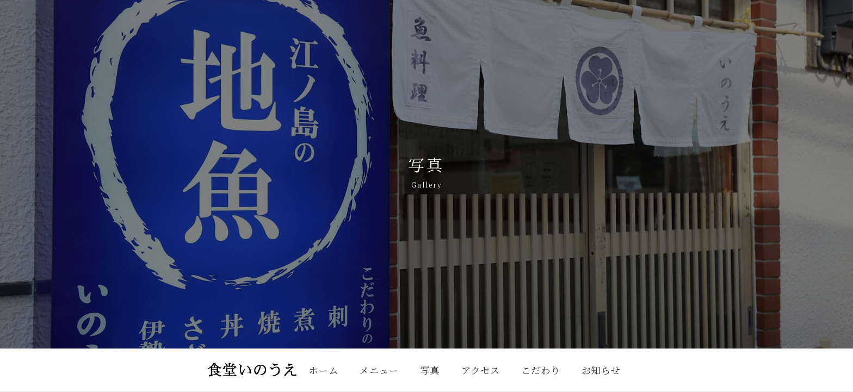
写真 (430, 370)
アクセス (480, 370)
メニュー (379, 370)
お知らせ (601, 370)
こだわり (540, 370)
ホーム (323, 370)
